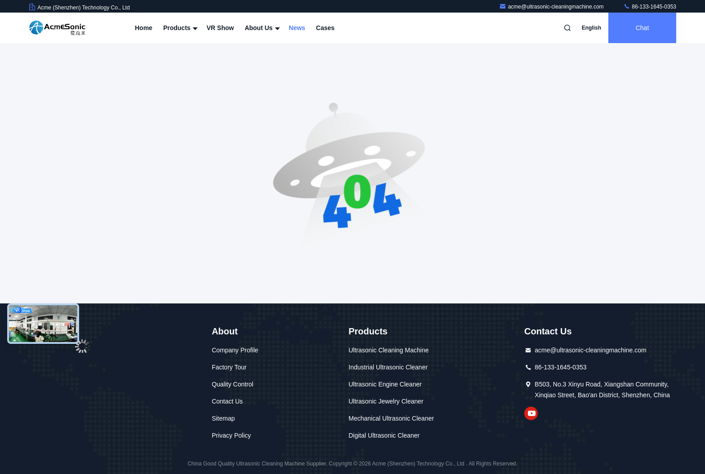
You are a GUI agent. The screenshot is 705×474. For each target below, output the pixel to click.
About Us (261, 27)
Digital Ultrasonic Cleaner (383, 435)
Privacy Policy (231, 435)
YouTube (531, 413)
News (297, 27)
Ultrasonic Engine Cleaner (385, 384)
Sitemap (223, 418)
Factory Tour (229, 367)
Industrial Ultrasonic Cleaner (388, 367)
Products (179, 27)
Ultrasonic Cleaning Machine (388, 350)
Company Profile (235, 350)
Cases (325, 27)
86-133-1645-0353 (649, 7)
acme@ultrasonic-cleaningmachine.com (552, 7)
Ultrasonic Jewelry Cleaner (386, 401)
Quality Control (233, 384)
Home (143, 27)
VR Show (220, 27)
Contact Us (227, 401)
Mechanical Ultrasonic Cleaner (391, 418)
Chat (642, 27)
